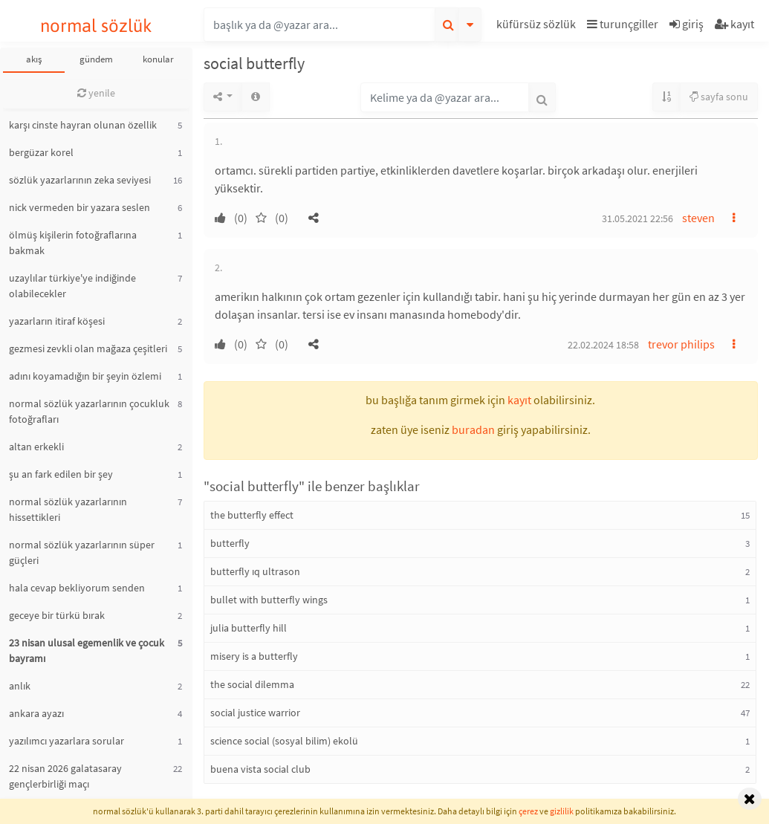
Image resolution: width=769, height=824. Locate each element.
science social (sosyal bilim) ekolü (284, 740)
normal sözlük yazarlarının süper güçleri (82, 552)
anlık (19, 685)
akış (34, 59)
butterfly (230, 543)
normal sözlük (96, 26)
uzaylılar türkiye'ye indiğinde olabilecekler (72, 285)
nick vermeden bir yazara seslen (79, 207)
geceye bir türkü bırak (57, 615)
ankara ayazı (36, 713)
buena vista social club (260, 769)
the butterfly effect (251, 515)
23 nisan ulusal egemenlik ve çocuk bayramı (86, 650)
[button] (538, 26)
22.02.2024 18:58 (603, 344)
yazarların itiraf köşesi (57, 321)
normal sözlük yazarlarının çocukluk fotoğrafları (89, 411)
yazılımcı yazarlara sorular (66, 740)
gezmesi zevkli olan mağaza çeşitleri (88, 348)
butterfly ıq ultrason (255, 571)
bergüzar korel (41, 152)
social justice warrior (255, 712)
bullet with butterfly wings (269, 599)
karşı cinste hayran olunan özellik (83, 125)
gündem (96, 59)
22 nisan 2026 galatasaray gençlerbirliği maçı (65, 776)
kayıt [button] (519, 399)
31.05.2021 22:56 (637, 218)
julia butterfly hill (248, 628)
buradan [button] (473, 429)
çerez (528, 811)
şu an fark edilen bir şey (61, 474)
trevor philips (681, 344)
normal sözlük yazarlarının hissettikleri (68, 509)
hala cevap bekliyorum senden (77, 587)
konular (158, 59)
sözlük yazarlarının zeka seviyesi (80, 179)
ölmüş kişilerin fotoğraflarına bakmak (73, 242)
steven (698, 217)
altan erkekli (36, 446)
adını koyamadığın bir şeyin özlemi (85, 376)
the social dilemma (252, 684)
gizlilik (562, 811)
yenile (96, 93)
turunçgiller (622, 23)
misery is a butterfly (254, 656)
